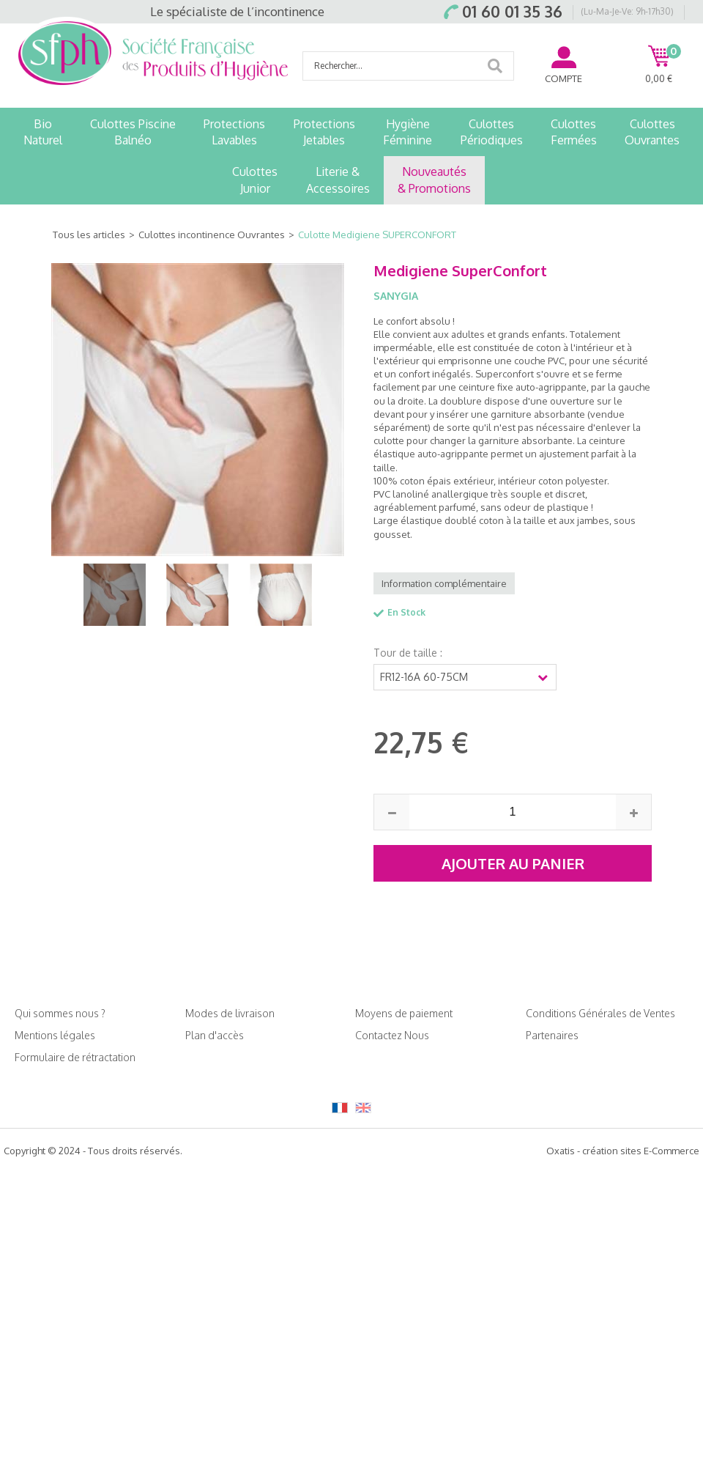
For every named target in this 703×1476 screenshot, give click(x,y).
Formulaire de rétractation (75, 1057)
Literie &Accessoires (338, 179)
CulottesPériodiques (492, 132)
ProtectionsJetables (324, 132)
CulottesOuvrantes (652, 132)
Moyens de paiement (404, 1013)
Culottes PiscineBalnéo (133, 132)
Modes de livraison (230, 1013)
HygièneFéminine (407, 132)
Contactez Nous (392, 1035)
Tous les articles (89, 234)
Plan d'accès (214, 1035)
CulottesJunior (255, 179)
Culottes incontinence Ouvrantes (211, 234)
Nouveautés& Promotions (434, 179)
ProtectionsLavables (234, 132)
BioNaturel (42, 132)
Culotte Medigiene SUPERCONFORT (377, 234)
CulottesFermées (574, 132)
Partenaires (552, 1035)
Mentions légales (55, 1035)
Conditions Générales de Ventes (600, 1013)
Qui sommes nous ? (60, 1013)
